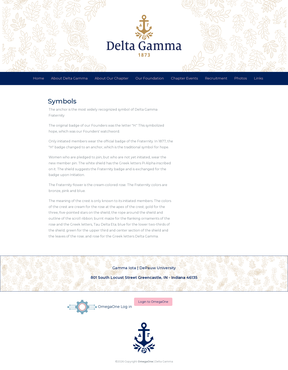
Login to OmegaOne (153, 302)
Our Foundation (149, 78)
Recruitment (216, 78)
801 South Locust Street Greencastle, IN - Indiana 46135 (144, 277)
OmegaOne (145, 361)
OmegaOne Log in (99, 306)
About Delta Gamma (69, 78)
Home (38, 78)
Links (258, 78)
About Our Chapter (112, 78)
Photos (240, 78)
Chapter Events (184, 78)
